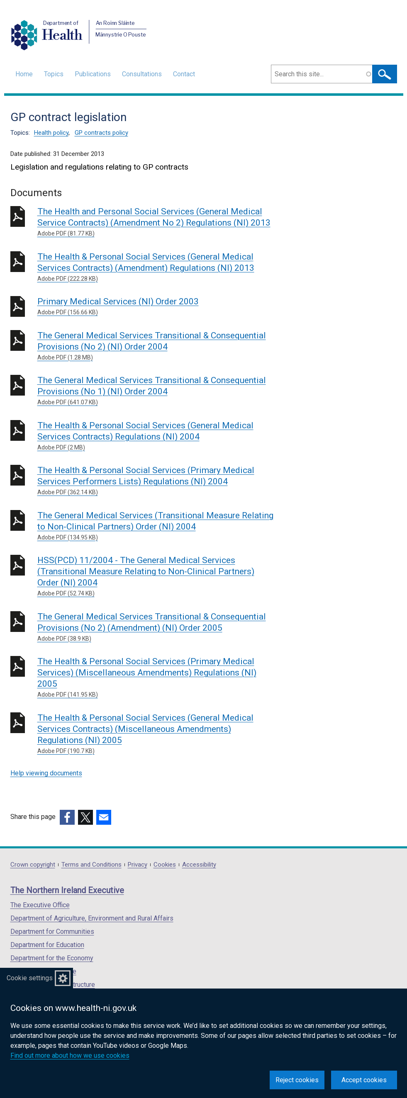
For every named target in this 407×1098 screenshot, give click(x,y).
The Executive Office (40, 905)
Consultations (142, 74)
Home (24, 74)
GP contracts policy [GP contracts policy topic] (101, 132)
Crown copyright (32, 865)
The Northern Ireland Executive (67, 890)
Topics (53, 74)
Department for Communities (52, 931)
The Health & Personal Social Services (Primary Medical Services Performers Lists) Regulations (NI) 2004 (156, 481)
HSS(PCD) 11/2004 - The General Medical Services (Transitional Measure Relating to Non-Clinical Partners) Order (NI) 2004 (156, 576)
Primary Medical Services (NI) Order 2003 (156, 306)
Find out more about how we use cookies (69, 1055)
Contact (184, 74)
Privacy (137, 865)
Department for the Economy (51, 958)
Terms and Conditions (91, 865)
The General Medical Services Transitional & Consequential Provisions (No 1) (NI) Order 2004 (156, 391)
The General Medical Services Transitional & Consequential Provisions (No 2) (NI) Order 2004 (156, 346)
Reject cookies (297, 1080)
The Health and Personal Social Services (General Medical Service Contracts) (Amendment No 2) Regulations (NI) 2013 (156, 222)
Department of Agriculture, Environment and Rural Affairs (91, 918)
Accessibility (199, 865)
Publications (93, 74)
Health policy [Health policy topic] (51, 132)
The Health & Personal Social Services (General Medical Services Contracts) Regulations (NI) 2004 (156, 436)
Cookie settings (30, 978)
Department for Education (47, 945)
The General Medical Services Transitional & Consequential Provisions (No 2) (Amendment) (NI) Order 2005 (156, 627)
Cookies (165, 865)
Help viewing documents (46, 773)
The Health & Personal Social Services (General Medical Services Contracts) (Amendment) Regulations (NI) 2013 (156, 267)
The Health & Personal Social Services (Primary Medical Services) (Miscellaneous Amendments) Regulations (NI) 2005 (156, 677)
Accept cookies (364, 1080)
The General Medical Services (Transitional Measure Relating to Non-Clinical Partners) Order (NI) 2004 (156, 526)
